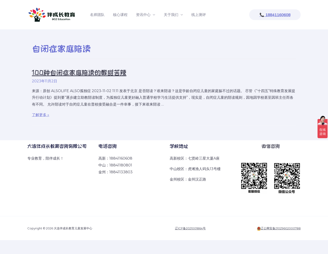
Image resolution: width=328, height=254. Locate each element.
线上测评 (193, 15)
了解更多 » (40, 115)
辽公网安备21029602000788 (281, 228)
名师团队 (96, 15)
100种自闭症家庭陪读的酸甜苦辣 (79, 72)
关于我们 (166, 15)
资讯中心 (140, 15)
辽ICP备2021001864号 (190, 228)
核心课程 (118, 15)
